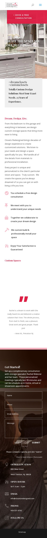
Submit (36, 442)
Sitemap (22, 532)
